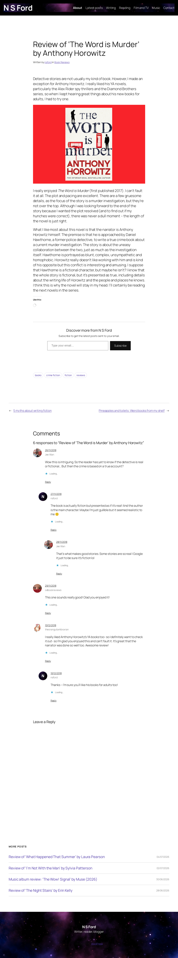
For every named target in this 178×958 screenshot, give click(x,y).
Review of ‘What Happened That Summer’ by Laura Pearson (57, 857)
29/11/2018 (50, 585)
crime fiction (53, 375)
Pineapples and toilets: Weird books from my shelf (132, 410)
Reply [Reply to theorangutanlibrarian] (48, 661)
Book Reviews (62, 62)
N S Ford (18, 7)
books (38, 375)
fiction (68, 375)
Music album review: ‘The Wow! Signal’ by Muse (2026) (53, 879)
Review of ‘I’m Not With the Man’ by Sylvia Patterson (50, 868)
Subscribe (120, 346)
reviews (80, 375)
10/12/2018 (50, 625)
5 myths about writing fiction (32, 410)
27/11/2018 (56, 494)
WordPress (97, 943)
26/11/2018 (50, 450)
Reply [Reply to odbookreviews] (48, 613)
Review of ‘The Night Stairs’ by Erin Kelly (40, 890)
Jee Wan (49, 454)
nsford (47, 62)
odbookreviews (53, 590)
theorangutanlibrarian (57, 629)
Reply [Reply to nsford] (54, 529)
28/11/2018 (61, 542)
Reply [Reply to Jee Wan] (48, 482)
